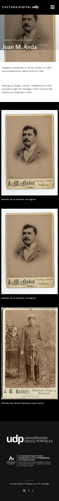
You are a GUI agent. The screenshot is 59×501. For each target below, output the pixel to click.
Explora (7, 40)
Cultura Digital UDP (20, 8)
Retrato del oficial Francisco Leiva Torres (22, 403)
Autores (29, 40)
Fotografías (18, 40)
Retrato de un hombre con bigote (18, 199)
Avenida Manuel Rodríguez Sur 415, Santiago (29, 484)
